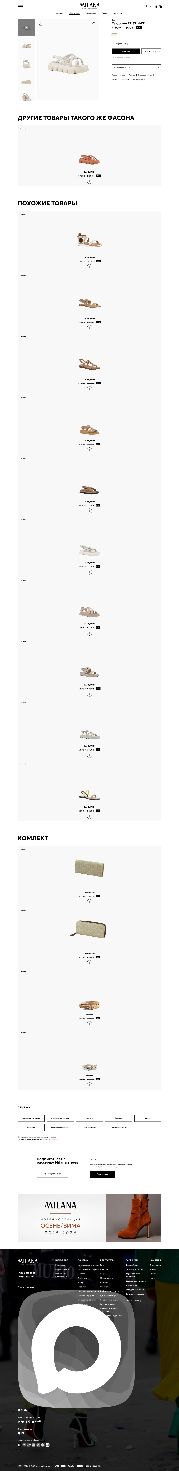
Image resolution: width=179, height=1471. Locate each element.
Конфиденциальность (60, 1127)
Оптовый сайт (134, 1300)
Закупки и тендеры (135, 1294)
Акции (103, 1274)
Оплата (89, 1118)
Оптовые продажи (134, 1269)
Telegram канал (52, 1173)
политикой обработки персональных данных (105, 1167)
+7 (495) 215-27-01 (26, 1277)
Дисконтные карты (109, 1295)
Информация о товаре (31, 1118)
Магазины (60, 1265)
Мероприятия (106, 1278)
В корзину (126, 51)
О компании (155, 1265)
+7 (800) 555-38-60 (50, 1139)
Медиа (153, 1269)
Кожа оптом (131, 1285)
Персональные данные (111, 1315)
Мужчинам (90, 13)
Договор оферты (89, 1127)
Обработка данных (119, 1127)
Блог (102, 1265)
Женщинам (74, 13)
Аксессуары (118, 13)
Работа (153, 1274)
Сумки (105, 13)
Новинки (59, 13)
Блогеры (104, 1282)
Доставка (119, 1118)
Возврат (148, 1118)
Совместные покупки (136, 1281)
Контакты (154, 1278)
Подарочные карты (109, 1300)
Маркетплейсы (62, 1269)
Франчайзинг (132, 1265)
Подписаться (102, 1174)
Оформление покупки (60, 1118)
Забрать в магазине (151, 51)
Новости (104, 1269)
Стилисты (104, 1287)
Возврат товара (107, 1304)
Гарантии (31, 1127)
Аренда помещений (135, 1289)
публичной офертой (125, 1164)
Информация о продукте (112, 1291)
